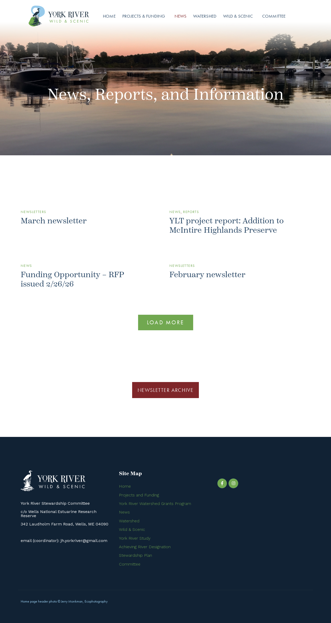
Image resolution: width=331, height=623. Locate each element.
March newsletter (54, 221)
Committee (274, 16)
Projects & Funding (143, 16)
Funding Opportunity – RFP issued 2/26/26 (72, 279)
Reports (191, 211)
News (181, 16)
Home (109, 16)
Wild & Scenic (238, 16)
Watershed (204, 16)
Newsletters (33, 211)
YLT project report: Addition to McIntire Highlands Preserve (226, 225)
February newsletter (207, 275)
